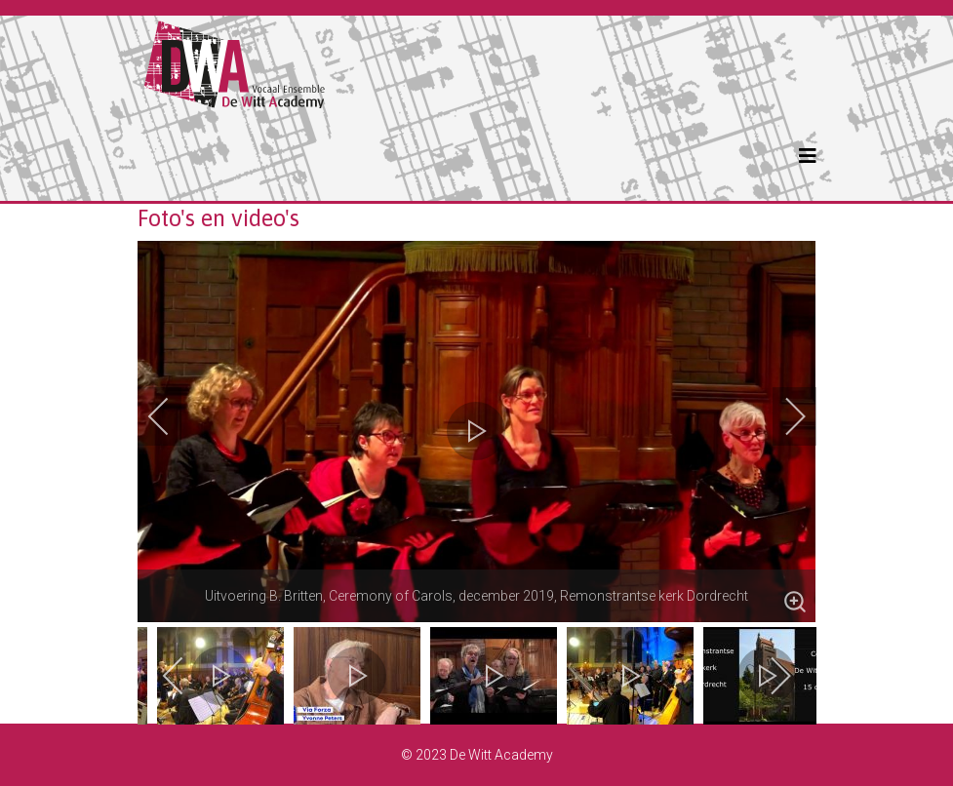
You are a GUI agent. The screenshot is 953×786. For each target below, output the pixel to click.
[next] (782, 416)
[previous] (172, 416)
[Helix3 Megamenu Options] (807, 156)
